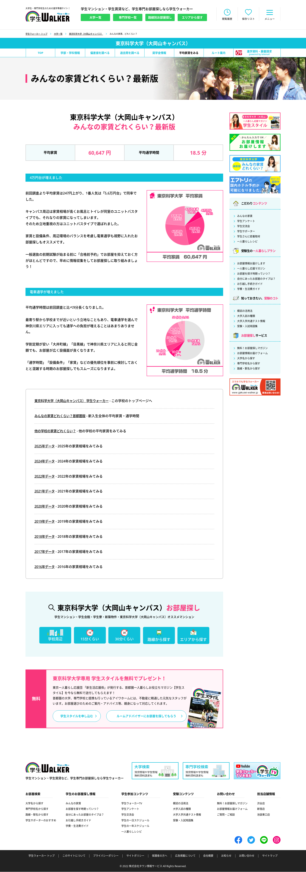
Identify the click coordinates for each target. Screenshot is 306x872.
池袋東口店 (263, 815)
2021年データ (45, 491)
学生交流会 (243, 226)
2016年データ (45, 567)
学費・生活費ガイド (248, 289)
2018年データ (45, 536)
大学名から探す (246, 359)
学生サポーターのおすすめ (41, 820)
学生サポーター (246, 232)
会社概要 (208, 856)
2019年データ (45, 521)
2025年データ (45, 446)
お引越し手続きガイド (250, 284)
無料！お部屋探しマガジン (252, 348)
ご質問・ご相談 (226, 815)
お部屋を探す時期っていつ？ (253, 274)
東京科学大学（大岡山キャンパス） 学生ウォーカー (73, 401)
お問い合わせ (246, 856)
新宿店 (261, 809)
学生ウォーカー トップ (36, 34)
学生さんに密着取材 (248, 237)
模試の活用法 (244, 311)
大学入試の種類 (246, 316)
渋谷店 (261, 804)
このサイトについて (73, 856)
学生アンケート (246, 221)
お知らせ (226, 856)
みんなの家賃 (244, 216)
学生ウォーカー (47, 768)
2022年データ (45, 476)
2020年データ (45, 506)
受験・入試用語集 (247, 326)
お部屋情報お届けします (251, 264)
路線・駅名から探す (248, 369)
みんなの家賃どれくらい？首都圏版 (61, 416)
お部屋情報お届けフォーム (252, 354)
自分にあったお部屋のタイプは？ (256, 279)
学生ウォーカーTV (131, 804)
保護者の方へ (159, 856)
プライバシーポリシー (106, 856)
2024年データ (45, 461)
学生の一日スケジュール (135, 820)
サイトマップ (270, 856)
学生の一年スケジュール (135, 826)
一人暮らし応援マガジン (251, 269)
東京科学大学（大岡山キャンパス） (86, 34)
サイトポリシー (135, 856)
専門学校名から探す (248, 364)
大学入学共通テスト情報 (251, 321)
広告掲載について (185, 856)
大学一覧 (58, 34)
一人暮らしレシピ (247, 242)
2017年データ (45, 551)
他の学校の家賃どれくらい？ (56, 431)
